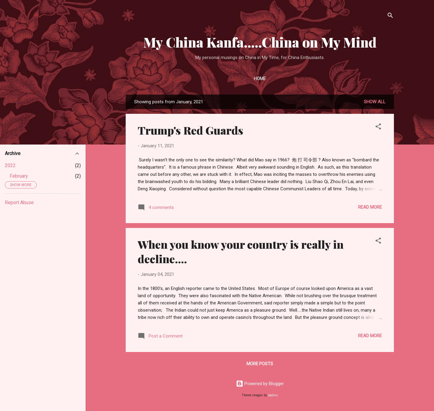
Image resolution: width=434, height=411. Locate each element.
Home (260, 78)
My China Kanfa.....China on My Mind (259, 42)
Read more (370, 207)
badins (273, 395)
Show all (374, 101)
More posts (260, 363)
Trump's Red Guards (190, 130)
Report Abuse (19, 202)
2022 (10, 165)
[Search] (390, 16)
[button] (378, 127)
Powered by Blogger (260, 383)
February (19, 176)
